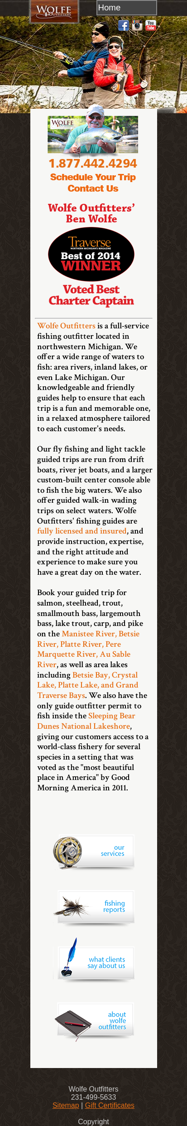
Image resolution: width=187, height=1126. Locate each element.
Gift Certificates (109, 1105)
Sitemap (66, 1105)
